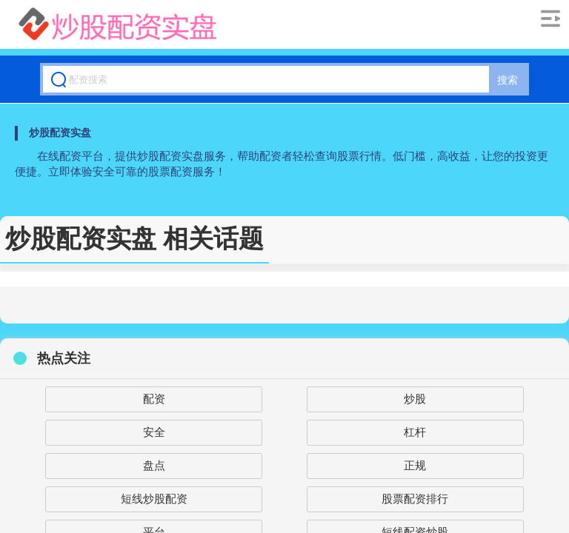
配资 (154, 398)
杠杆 (415, 432)
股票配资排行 (415, 498)
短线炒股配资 (154, 498)
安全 (154, 432)
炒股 (415, 398)
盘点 (154, 465)
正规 (415, 465)
